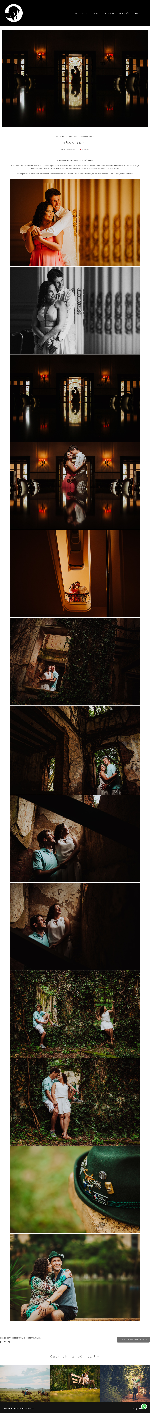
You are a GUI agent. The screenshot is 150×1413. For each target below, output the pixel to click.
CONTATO (138, 13)
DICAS (95, 13)
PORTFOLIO (108, 13)
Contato (30, 1409)
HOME (75, 13)
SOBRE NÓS (124, 13)
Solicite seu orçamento (133, 1339)
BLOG (85, 13)
